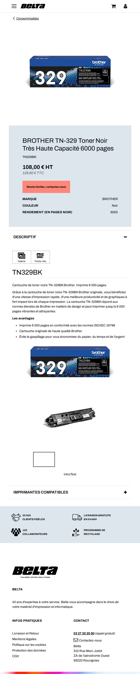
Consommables (25, 18)
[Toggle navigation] (14, 6)
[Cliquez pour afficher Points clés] (40, 257)
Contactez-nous (88, 640)
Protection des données (29, 650)
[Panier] (113, 6)
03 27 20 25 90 (84, 633)
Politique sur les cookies (29, 644)
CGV (15, 656)
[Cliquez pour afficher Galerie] (21, 257)
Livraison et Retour (25, 633)
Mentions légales (24, 639)
